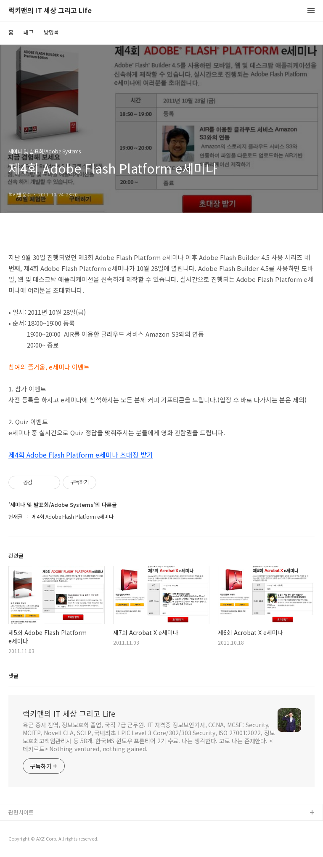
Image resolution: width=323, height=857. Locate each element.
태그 (29, 32)
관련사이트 (21, 812)
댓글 (13, 676)
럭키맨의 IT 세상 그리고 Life (50, 10)
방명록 (51, 32)
